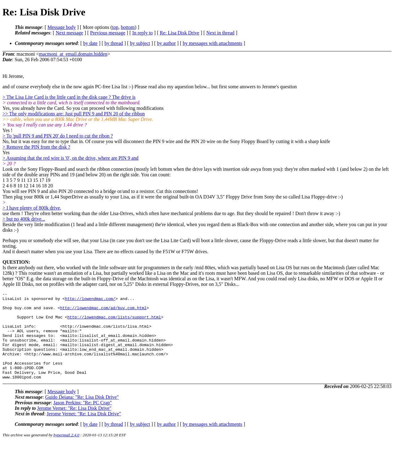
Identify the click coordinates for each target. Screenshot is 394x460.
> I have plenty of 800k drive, (31, 207)
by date (90, 43)
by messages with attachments (212, 43)
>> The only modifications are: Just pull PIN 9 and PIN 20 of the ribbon (73, 113)
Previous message (107, 32)
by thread (114, 43)
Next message (69, 32)
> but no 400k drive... (23, 219)
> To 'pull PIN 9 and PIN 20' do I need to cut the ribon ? (57, 135)
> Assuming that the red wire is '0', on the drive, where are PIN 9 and (70, 158)
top (115, 27)
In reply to (142, 32)
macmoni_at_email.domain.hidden (73, 54)
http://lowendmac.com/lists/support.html (114, 322)
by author (166, 43)
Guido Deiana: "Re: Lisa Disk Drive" (82, 414)
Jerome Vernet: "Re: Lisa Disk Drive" (74, 425)
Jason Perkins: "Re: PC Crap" (82, 420)
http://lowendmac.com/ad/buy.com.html (103, 311)
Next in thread (220, 32)
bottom (128, 27)
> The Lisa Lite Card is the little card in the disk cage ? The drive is (68, 97)
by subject (140, 43)
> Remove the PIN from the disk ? (36, 147)
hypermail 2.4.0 (66, 452)
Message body (61, 27)
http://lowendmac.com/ (90, 300)
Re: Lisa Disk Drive (179, 32)
